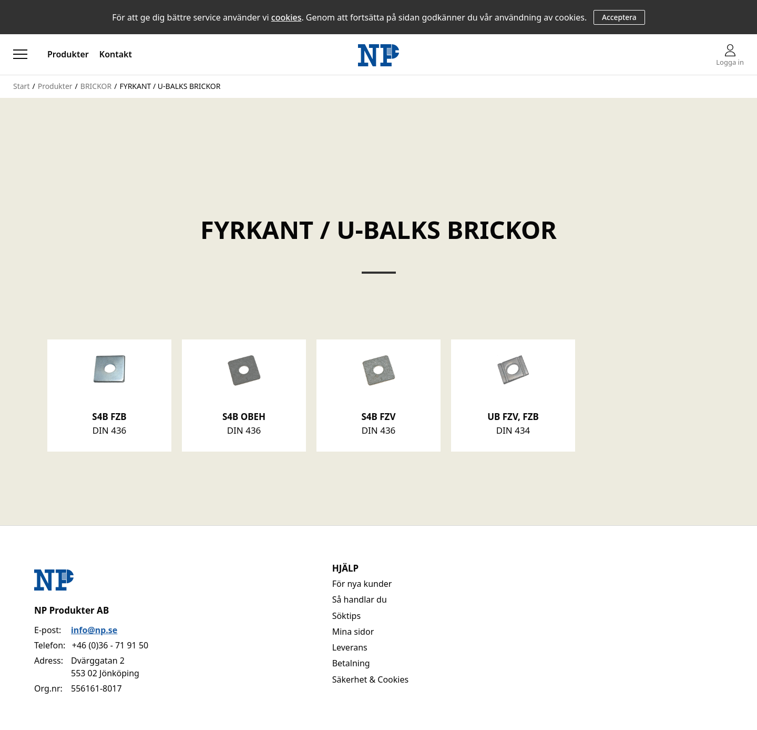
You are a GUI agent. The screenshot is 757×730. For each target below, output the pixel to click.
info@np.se (94, 630)
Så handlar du (359, 599)
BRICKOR (95, 86)
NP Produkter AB (71, 610)
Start (21, 86)
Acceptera (619, 17)
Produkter (68, 54)
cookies (286, 17)
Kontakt (115, 54)
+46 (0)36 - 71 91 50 (110, 645)
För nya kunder (362, 583)
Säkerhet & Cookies (370, 679)
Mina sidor (353, 631)
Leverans (349, 647)
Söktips (346, 616)
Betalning (351, 663)
